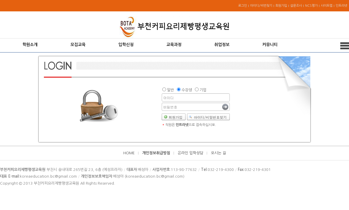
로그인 (242, 5)
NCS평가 (311, 5)
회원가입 (281, 5)
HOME (129, 153)
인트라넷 (341, 5)
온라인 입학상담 (190, 153)
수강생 (186, 90)
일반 (170, 90)
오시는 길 (218, 153)
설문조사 (296, 5)
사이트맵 (326, 5)
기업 (203, 90)
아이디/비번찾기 (261, 5)
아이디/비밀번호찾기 (210, 117)
